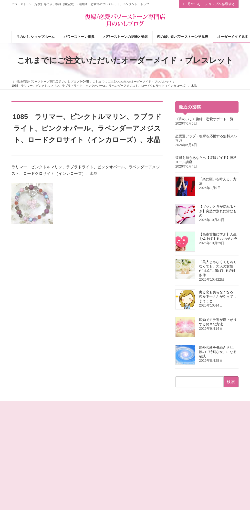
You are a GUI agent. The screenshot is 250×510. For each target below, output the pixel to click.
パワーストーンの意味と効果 (151, 442)
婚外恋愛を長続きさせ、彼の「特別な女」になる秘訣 (218, 351)
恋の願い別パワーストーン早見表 (154, 451)
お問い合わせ (25, 405)
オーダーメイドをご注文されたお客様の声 (155, 474)
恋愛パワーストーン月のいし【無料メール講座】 (96, 474)
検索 (230, 453)
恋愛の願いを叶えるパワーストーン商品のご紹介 (96, 461)
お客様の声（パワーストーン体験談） (154, 461)
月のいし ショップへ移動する (209, 4)
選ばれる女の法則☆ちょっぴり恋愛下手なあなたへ (96, 486)
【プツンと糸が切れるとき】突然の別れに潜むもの (218, 211)
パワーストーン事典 (145, 434)
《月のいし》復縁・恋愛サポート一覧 (204, 119)
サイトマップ (51, 405)
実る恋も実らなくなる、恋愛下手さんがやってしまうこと (218, 296)
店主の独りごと (83, 451)
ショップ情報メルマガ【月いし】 (154, 484)
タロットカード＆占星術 (89, 442)
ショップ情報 (82, 434)
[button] (213, 432)
